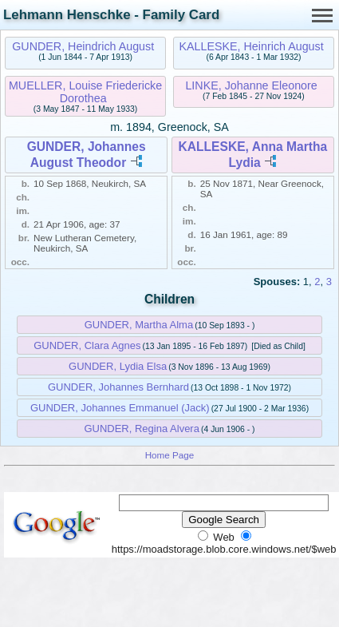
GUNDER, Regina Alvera (141, 429)
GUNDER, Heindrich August (83, 46)
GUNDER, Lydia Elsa (118, 366)
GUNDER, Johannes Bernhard (118, 387)
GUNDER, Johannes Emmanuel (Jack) (120, 408)
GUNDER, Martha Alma (139, 325)
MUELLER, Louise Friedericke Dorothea (85, 92)
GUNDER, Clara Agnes (87, 345)
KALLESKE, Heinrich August (251, 46)
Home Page (170, 455)
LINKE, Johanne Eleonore (251, 85)
